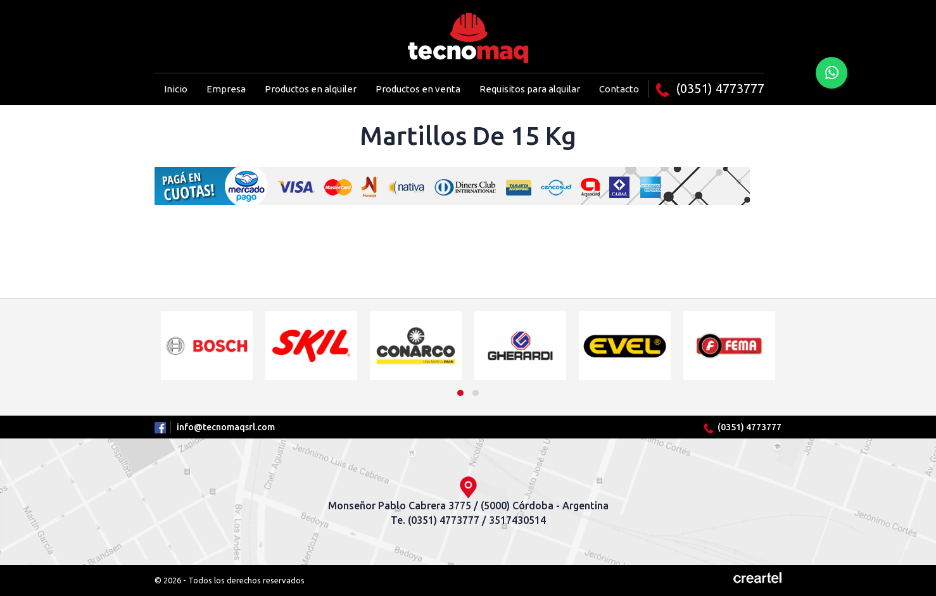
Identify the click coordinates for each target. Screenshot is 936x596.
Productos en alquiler (311, 89)
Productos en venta (418, 89)
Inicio (175, 89)
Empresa (226, 89)
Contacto (619, 89)
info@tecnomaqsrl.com (226, 427)
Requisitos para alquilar (529, 89)
